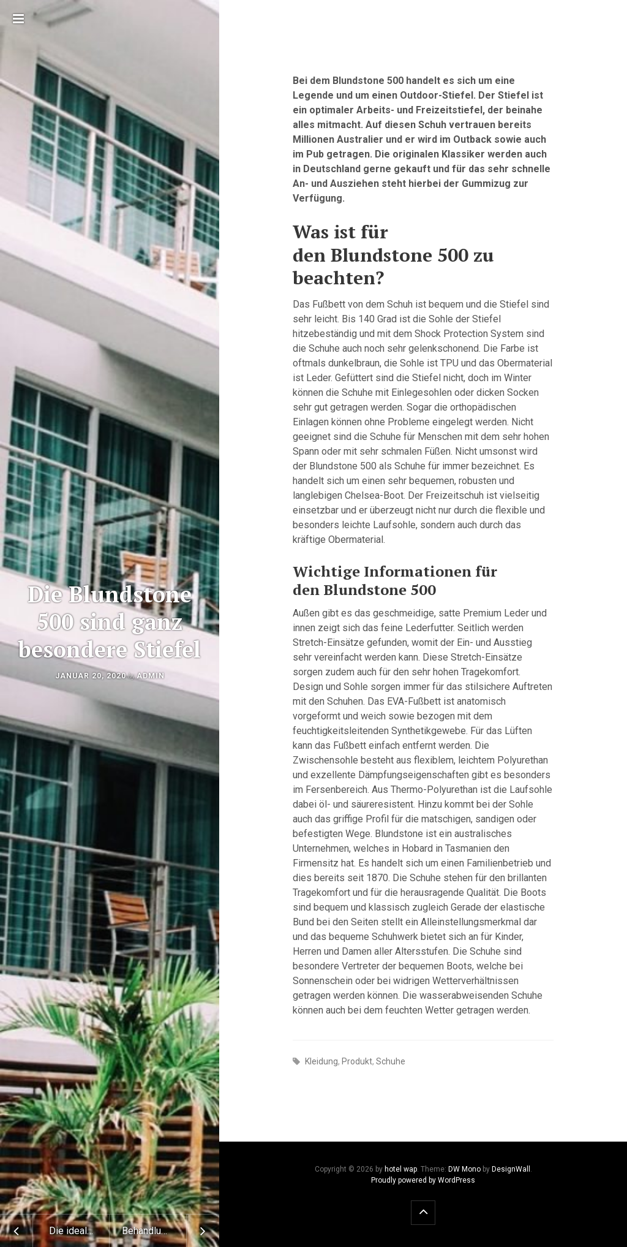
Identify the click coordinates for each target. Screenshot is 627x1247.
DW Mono (464, 1169)
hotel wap (401, 1169)
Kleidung (321, 1061)
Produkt (357, 1061)
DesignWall (511, 1169)
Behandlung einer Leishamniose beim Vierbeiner (170, 1231)
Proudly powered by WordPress (423, 1180)
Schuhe (390, 1061)
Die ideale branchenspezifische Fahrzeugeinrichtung (79, 1231)
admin (151, 676)
